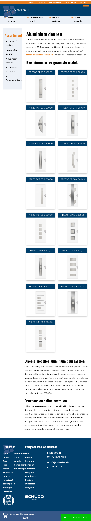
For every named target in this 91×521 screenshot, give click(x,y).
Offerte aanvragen (75, 518)
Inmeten (30, 2)
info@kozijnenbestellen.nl (60, 462)
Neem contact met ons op (39, 55)
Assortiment (14, 35)
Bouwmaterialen (14, 80)
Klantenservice (55, 2)
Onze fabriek (70, 2)
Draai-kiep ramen (6, 465)
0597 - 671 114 (56, 466)
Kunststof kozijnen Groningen (30, 472)
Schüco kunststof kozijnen (30, 484)
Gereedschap (21, 465)
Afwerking (19, 469)
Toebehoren (20, 453)
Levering (41, 2)
